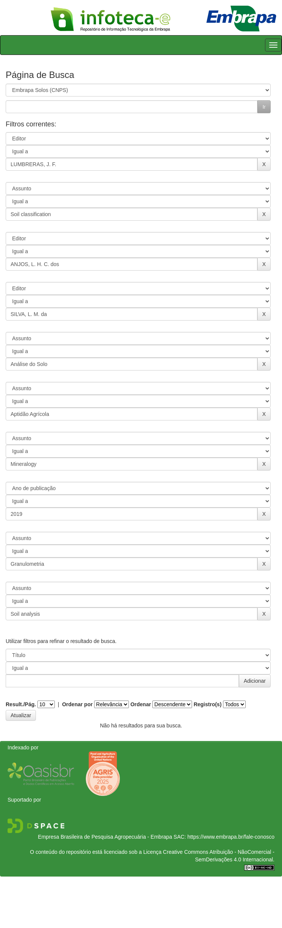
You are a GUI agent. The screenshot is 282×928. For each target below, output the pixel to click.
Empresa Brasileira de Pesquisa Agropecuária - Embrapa (105, 837)
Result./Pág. (21, 704)
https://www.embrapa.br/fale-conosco (230, 837)
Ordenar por (77, 704)
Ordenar (140, 704)
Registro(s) (208, 704)
